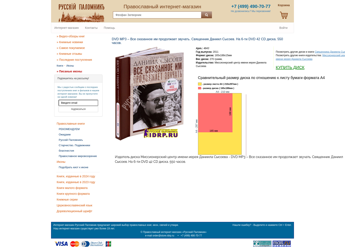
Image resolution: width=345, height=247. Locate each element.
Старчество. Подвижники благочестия (74, 148)
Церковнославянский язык (74, 205)
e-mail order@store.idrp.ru (159, 235)
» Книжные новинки (70, 42)
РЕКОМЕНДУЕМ (69, 129)
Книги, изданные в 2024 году (76, 176)
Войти (283, 27)
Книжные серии (67, 199)
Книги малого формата (72, 188)
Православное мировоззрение (78, 156)
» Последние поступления (74, 59)
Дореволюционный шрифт (74, 211)
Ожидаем (65, 134)
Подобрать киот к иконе (73, 167)
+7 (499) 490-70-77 (191, 235)
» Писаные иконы (69, 71)
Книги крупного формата (73, 193)
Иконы (70, 65)
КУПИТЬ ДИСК (290, 67)
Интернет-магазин (66, 27)
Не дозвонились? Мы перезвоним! (250, 11)
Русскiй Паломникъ (71, 139)
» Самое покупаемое (71, 48)
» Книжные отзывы (69, 53)
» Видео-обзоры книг (71, 36)
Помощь (109, 27)
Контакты (91, 27)
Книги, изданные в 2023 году (76, 182)
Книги (60, 65)
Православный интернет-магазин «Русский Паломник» (175, 232)
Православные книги (71, 123)
